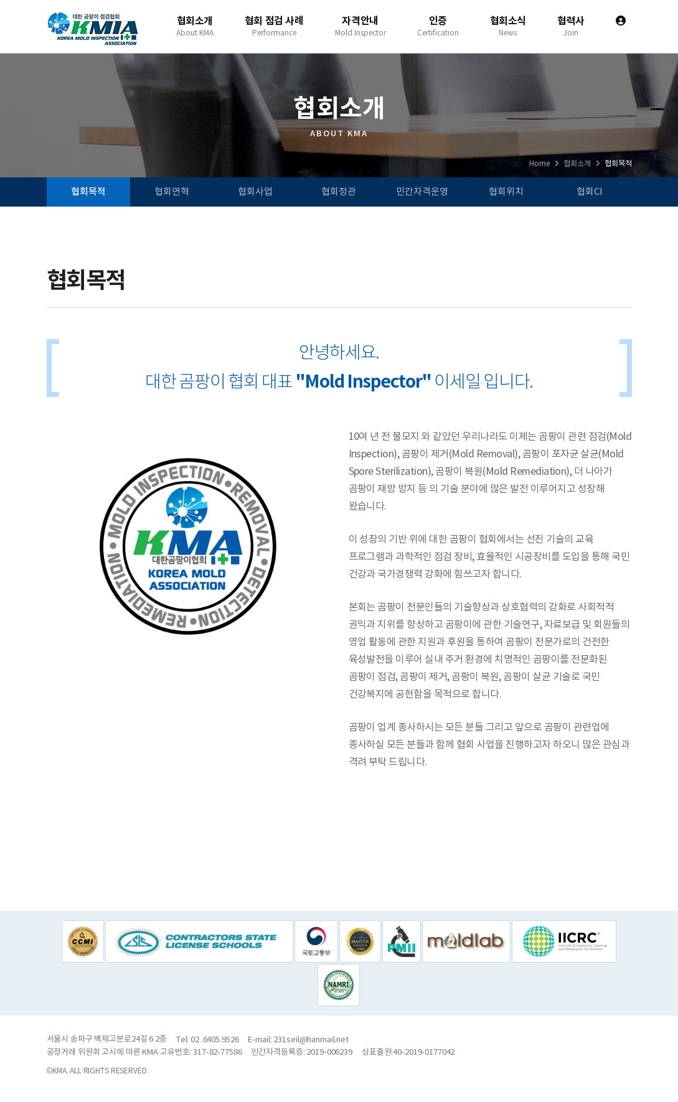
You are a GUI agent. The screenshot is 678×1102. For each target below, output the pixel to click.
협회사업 (255, 192)
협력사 (571, 26)
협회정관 (338, 192)
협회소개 (195, 26)
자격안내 (360, 26)
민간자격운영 (422, 192)
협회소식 (508, 26)
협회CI (590, 192)
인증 (438, 26)
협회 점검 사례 (274, 26)
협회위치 (506, 192)
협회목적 (88, 192)
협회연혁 (171, 192)
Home (539, 164)
